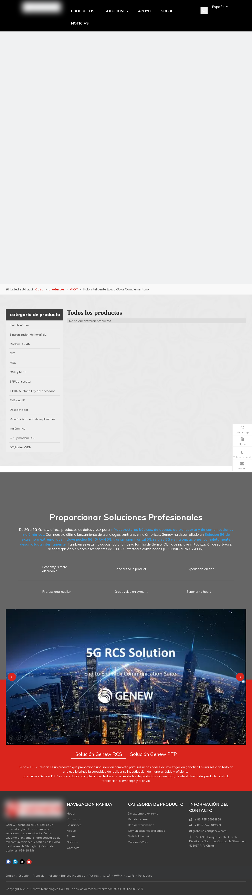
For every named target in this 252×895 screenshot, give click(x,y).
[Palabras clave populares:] (204, 10)
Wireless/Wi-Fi (138, 842)
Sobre (71, 836)
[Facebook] (8, 861)
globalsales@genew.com (210, 831)
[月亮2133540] (126, 157)
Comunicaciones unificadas (146, 831)
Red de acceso (138, 819)
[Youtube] (29, 861)
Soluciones (74, 825)
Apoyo (71, 831)
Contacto (73, 848)
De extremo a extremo (143, 813)
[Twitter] (22, 861)
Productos (74, 819)
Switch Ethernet (138, 836)
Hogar (71, 813)
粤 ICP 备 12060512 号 (128, 889)
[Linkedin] (15, 861)
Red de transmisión (141, 825)
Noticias (72, 842)
